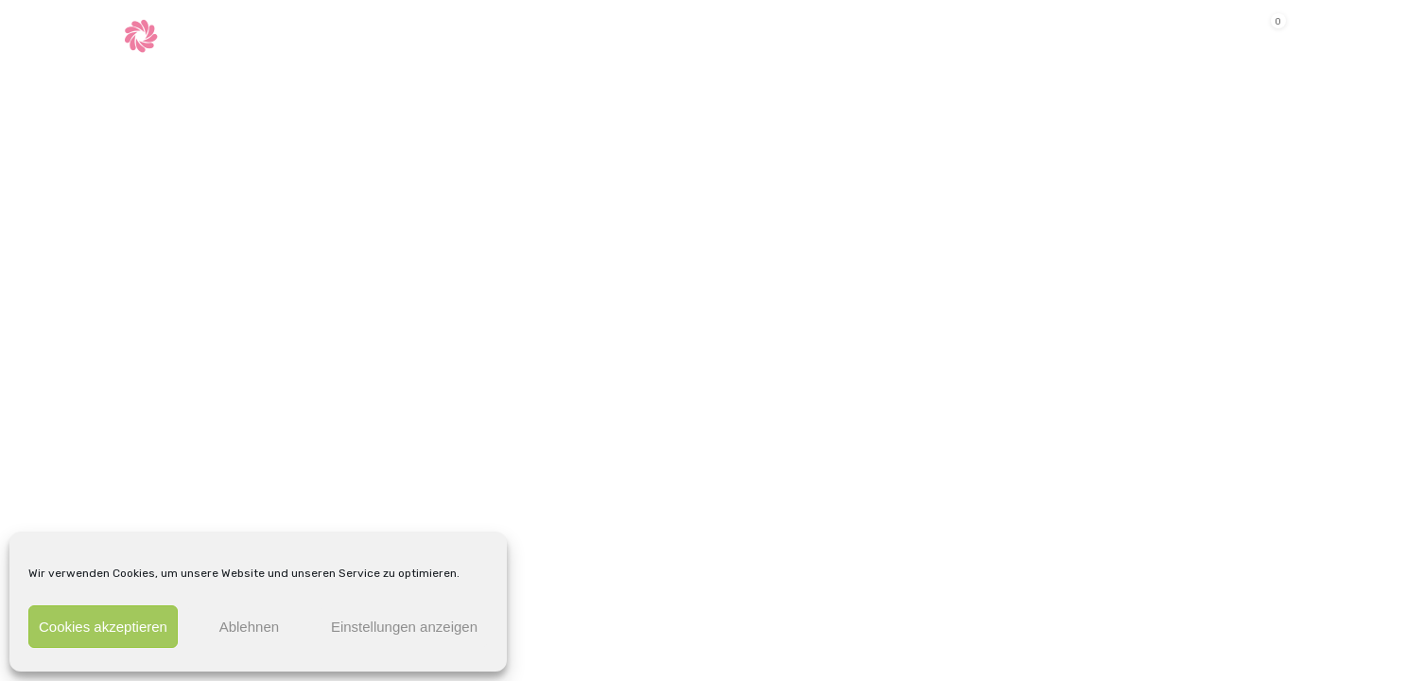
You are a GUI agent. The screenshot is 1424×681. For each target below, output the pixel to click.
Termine (563, 34)
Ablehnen (249, 627)
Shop (644, 34)
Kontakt (739, 34)
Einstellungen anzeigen (404, 627)
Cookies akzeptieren (103, 627)
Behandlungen (429, 34)
